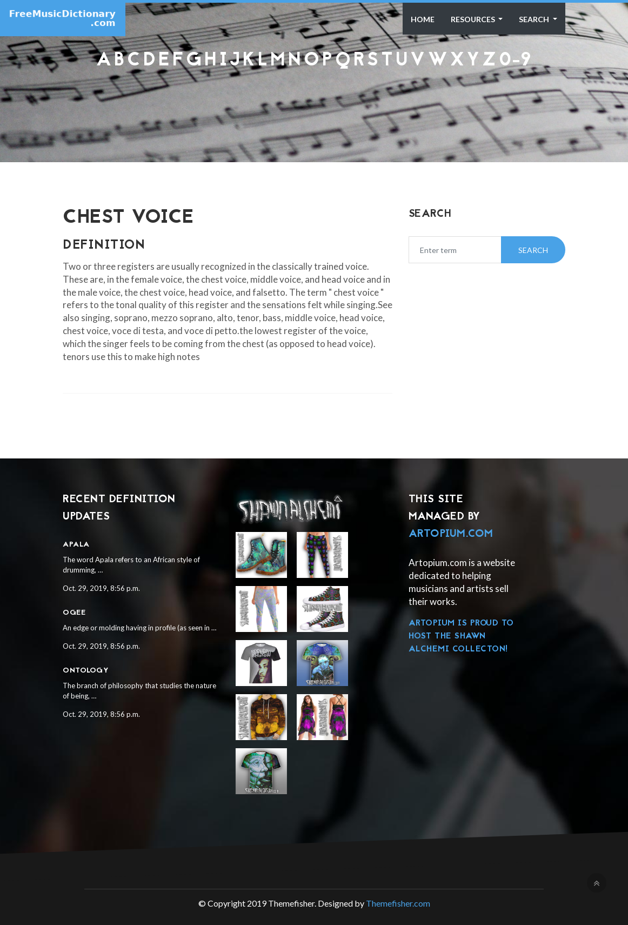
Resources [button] (474, 19)
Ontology (86, 670)
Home (423, 19)
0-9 (515, 60)
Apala (76, 544)
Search (535, 19)
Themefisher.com (398, 903)
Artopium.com (451, 534)
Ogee (74, 612)
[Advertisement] (314, 99)
